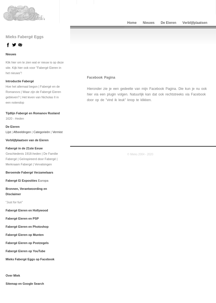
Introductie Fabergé (20, 81)
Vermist (57, 132)
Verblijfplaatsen (194, 23)
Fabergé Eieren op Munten (25, 234)
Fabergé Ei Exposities (21, 180)
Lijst (8, 132)
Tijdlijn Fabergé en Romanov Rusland (33, 113)
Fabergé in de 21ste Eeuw (24, 148)
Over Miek (13, 275)
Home (132, 23)
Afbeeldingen (22, 132)
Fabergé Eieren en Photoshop (27, 226)
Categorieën (41, 132)
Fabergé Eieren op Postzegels (27, 243)
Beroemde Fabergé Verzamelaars (29, 172)
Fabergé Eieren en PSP (22, 218)
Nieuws (149, 23)
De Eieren (168, 23)
